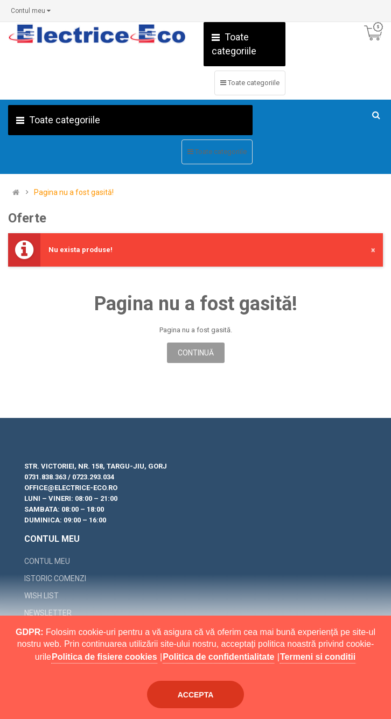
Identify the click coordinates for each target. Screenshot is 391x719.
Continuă (196, 352)
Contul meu (47, 561)
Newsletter (48, 613)
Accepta (196, 694)
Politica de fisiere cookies (104, 656)
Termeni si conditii (317, 656)
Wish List (41, 595)
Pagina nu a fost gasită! (74, 192)
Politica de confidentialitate (218, 656)
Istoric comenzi (55, 578)
